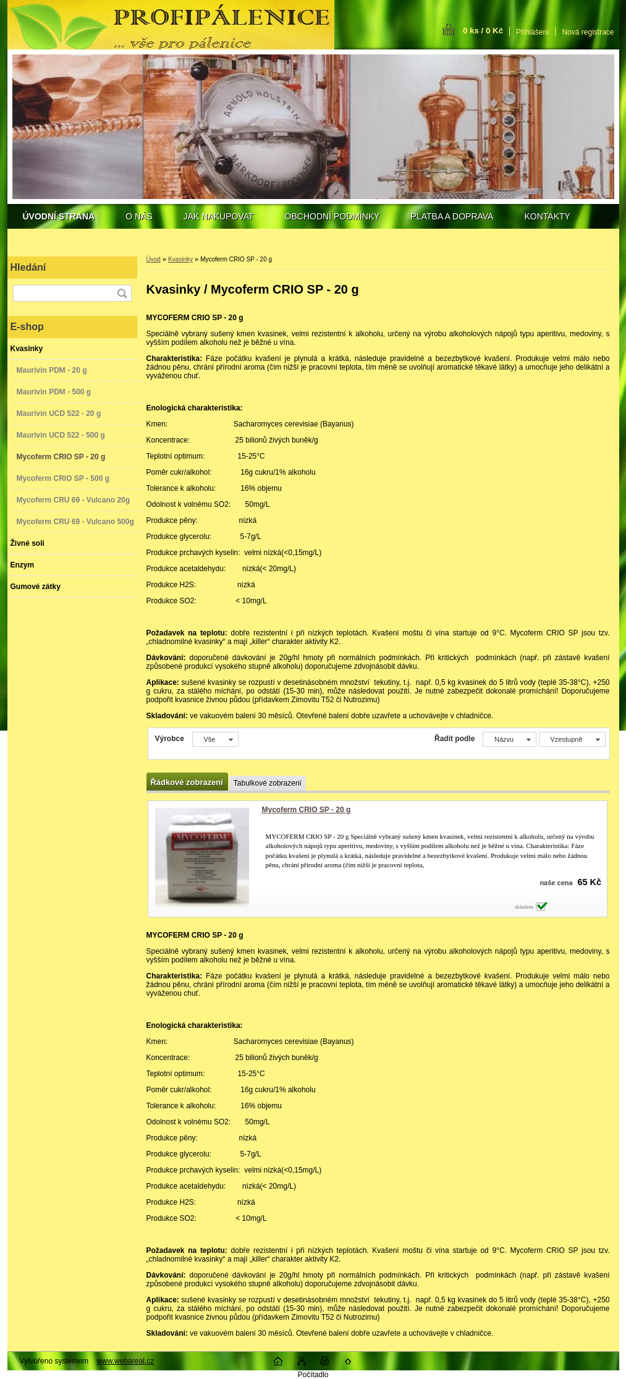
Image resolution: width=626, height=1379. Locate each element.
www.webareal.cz (125, 1361)
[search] (122, 293)
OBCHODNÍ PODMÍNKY (332, 216)
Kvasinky (180, 259)
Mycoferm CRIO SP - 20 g (306, 809)
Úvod (153, 259)
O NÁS (139, 216)
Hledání (28, 267)
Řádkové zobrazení (187, 782)
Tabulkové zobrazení (268, 783)
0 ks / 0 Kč (483, 30)
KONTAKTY (547, 216)
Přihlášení (532, 32)
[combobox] (509, 739)
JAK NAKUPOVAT (219, 216)
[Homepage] (59, 216)
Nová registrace (588, 32)
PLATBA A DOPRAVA (452, 216)
